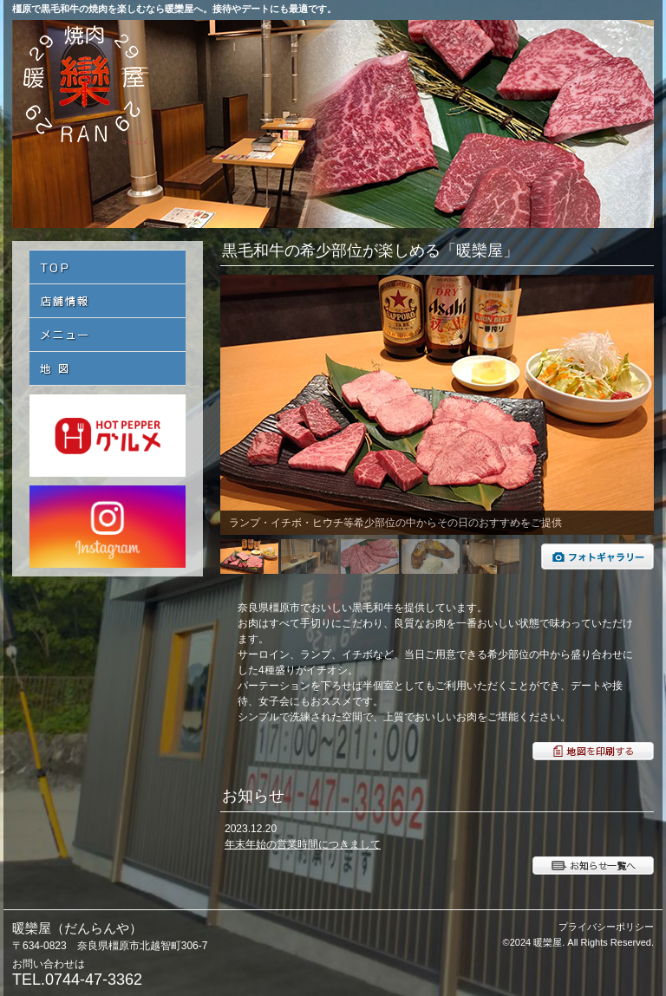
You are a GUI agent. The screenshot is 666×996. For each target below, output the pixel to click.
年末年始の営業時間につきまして (303, 844)
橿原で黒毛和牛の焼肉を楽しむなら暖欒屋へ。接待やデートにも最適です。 (174, 8)
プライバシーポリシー (606, 926)
